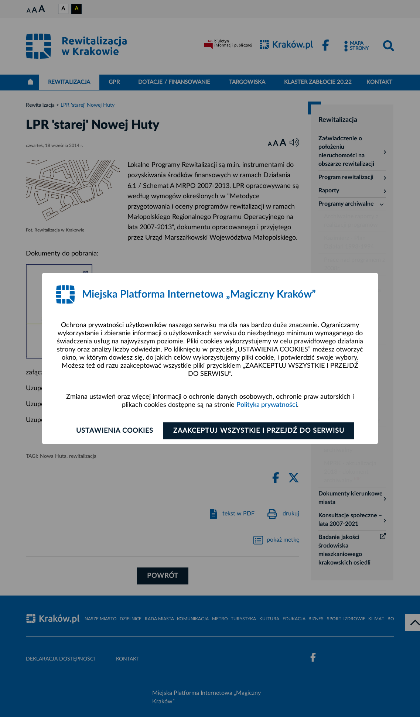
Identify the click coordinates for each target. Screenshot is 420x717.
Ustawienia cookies (114, 431)
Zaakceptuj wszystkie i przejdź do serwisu (258, 431)
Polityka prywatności (266, 405)
